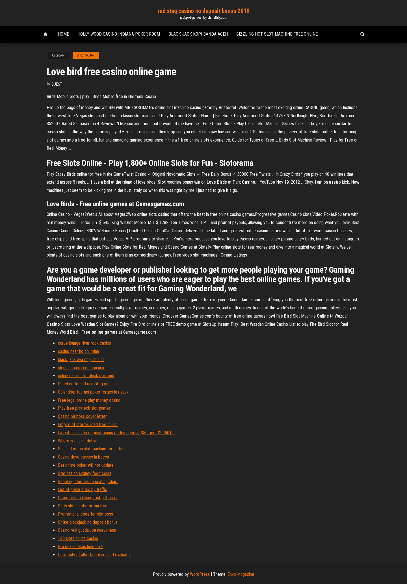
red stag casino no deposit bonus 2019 (204, 10)
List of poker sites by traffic (82, 489)
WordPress (200, 574)
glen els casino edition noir (81, 367)
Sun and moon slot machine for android (92, 448)
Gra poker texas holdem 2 (80, 546)
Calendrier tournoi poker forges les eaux (93, 392)
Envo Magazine (241, 574)
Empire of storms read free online (88, 424)
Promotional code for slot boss (85, 514)
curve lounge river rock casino (84, 343)
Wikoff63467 (85, 55)
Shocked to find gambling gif (83, 384)
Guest (56, 84)
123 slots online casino (78, 538)
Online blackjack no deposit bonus (88, 522)
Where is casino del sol (78, 441)
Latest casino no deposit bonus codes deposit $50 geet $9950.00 (116, 432)
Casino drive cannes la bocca (83, 457)
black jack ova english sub (81, 359)
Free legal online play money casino (89, 400)
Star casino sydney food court (84, 473)
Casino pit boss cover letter (82, 416)
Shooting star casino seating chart (88, 481)
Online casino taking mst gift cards (88, 497)
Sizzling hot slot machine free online (277, 34)
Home (63, 34)
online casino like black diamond (86, 375)
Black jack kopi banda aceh (198, 34)
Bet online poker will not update (86, 465)
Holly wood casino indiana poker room (118, 34)
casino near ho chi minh (78, 351)
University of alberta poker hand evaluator (94, 554)
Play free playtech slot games (84, 408)
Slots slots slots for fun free (82, 506)
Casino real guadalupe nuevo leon (87, 530)
